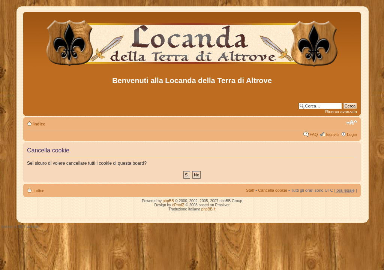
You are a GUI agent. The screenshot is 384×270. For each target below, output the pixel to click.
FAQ (313, 134)
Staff (250, 190)
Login (352, 134)
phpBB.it (208, 209)
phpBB (168, 201)
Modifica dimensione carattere (351, 122)
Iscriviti (332, 134)
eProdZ (178, 205)
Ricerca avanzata (341, 111)
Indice (39, 124)
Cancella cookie (272, 190)
